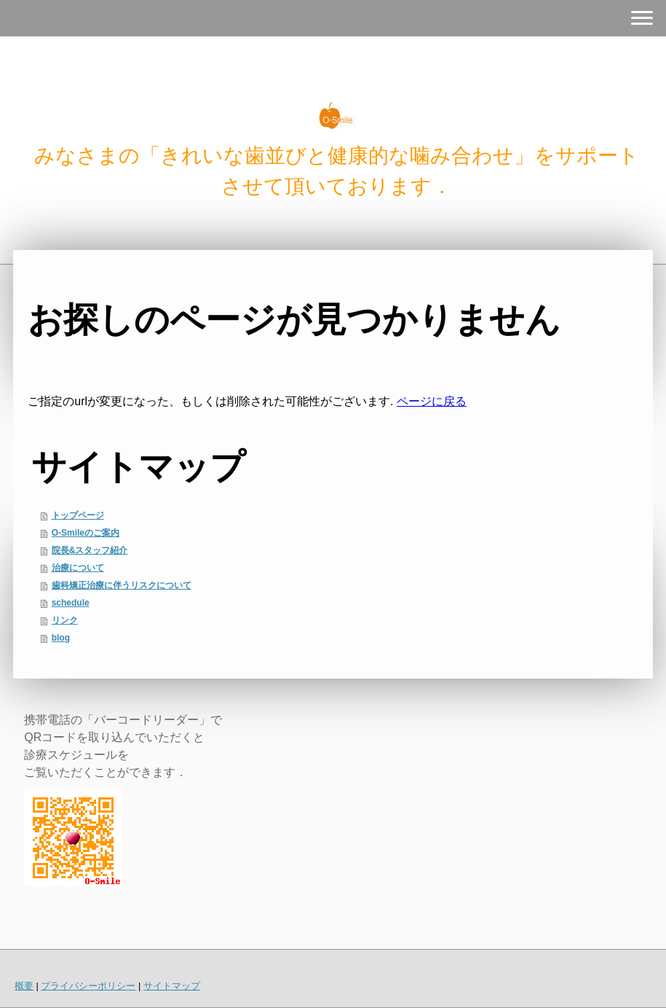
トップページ (78, 515)
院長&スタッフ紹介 (90, 550)
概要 (24, 985)
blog (61, 638)
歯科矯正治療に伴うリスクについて (121, 585)
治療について (78, 568)
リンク (65, 620)
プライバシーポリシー (88, 985)
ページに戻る (432, 401)
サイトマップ (171, 985)
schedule (71, 603)
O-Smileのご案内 (85, 533)
